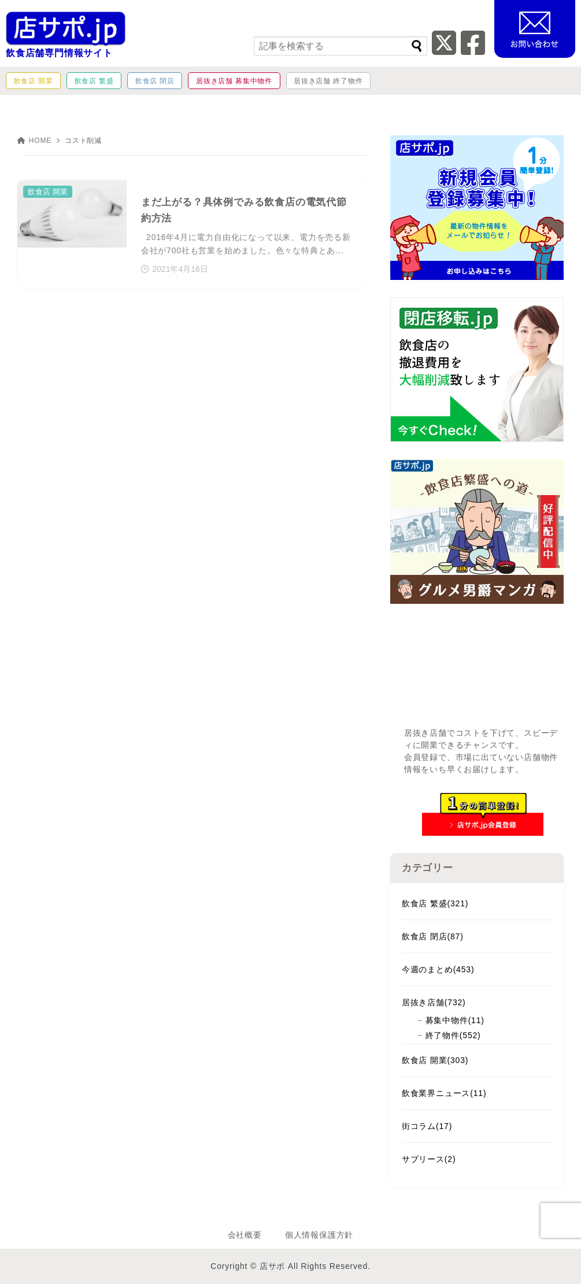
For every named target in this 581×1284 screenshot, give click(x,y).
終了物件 (453, 1035)
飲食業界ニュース (444, 1093)
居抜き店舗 (434, 1002)
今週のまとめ (438, 969)
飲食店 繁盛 (435, 903)
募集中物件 (454, 1020)
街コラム (427, 1126)
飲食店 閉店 (433, 936)
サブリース (429, 1159)
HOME (34, 140)
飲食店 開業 (435, 1060)
